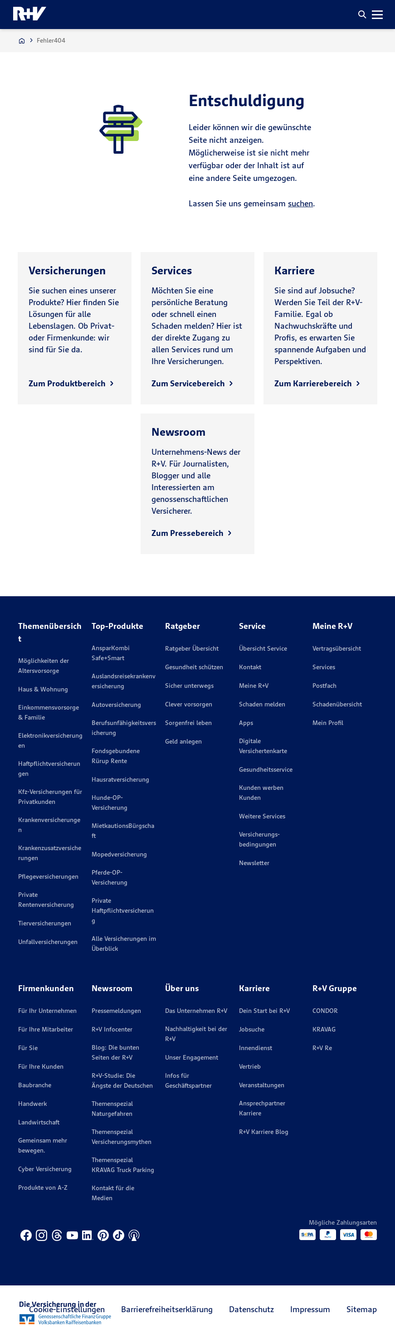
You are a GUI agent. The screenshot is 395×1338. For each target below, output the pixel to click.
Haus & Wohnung (43, 689)
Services (323, 667)
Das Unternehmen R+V (196, 1011)
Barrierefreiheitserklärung (167, 1309)
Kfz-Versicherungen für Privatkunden (50, 797)
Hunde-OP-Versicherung (109, 802)
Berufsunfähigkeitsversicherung (124, 728)
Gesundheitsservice (266, 769)
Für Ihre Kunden (40, 1066)
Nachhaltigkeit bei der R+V (196, 1034)
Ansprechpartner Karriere (262, 1108)
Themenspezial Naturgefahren (112, 1109)
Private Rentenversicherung (46, 899)
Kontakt (250, 667)
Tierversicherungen (44, 923)
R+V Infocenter (112, 1029)
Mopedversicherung (119, 854)
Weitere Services (262, 816)
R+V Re (322, 1048)
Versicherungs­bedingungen (259, 839)
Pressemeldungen (116, 1011)
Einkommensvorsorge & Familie (48, 712)
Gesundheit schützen (194, 667)
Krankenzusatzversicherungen (49, 853)
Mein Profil (327, 723)
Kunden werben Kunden (261, 792)
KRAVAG (324, 1029)
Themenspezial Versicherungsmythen (121, 1137)
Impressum (310, 1309)
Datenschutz (251, 1309)
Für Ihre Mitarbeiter (45, 1029)
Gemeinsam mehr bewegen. (42, 1145)
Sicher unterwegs (189, 685)
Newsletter (254, 863)
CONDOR (325, 1011)
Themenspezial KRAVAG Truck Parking (123, 1165)
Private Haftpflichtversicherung (123, 910)
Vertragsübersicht (336, 648)
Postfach (324, 685)
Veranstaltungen (261, 1085)
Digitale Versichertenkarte (263, 746)
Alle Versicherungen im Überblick (124, 943)
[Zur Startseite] (21, 40)
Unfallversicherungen (48, 942)
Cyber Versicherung (45, 1169)
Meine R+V (253, 685)
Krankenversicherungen (49, 825)
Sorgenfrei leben (188, 723)
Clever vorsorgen (188, 704)
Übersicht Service (263, 648)
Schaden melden (262, 704)
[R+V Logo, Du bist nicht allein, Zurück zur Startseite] (29, 14)
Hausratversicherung (120, 779)
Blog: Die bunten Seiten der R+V (115, 1052)
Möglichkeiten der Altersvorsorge (43, 666)
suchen (300, 203)
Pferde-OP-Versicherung (109, 877)
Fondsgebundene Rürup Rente (116, 756)
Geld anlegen (183, 741)
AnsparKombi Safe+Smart (111, 653)
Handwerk (32, 1104)
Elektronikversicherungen (50, 740)
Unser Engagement (191, 1057)
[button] (362, 14)
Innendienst (255, 1048)
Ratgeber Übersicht (192, 648)
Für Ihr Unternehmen (47, 1011)
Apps (246, 723)
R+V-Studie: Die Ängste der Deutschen (122, 1080)
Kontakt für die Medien (113, 1193)
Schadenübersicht (337, 704)
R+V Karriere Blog (263, 1132)
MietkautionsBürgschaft (123, 831)
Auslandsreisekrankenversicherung (124, 681)
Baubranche (34, 1085)
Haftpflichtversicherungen (49, 768)
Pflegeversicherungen (48, 876)
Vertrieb (250, 1066)
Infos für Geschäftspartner (188, 1080)
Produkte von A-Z (43, 1187)
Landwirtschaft (38, 1122)
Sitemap (361, 1309)
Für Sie (28, 1048)
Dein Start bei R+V (264, 1011)
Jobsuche (251, 1029)
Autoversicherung (116, 705)
